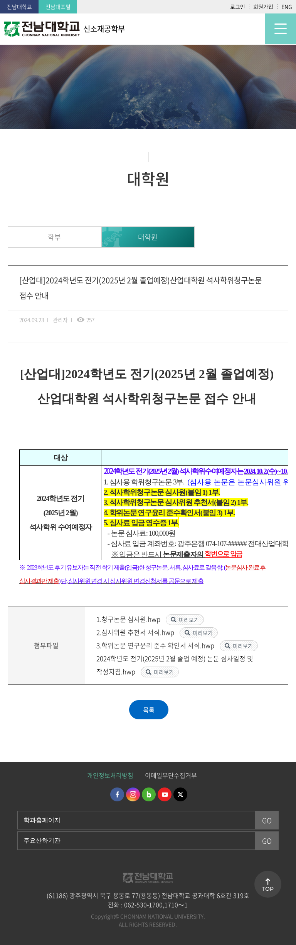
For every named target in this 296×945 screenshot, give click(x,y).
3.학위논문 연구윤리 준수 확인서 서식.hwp (156, 645)
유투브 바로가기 (165, 794)
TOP (268, 888)
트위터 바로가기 (180, 794)
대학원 (148, 237)
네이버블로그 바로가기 (149, 794)
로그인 (237, 6)
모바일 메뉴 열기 (280, 28)
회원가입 (263, 6)
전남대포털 (58, 6)
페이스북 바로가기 (117, 794)
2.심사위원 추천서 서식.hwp (136, 632)
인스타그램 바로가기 (133, 794)
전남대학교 (19, 6)
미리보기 (189, 619)
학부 (54, 237)
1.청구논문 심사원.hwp (129, 619)
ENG (286, 6)
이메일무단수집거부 (171, 775)
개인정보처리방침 (110, 775)
